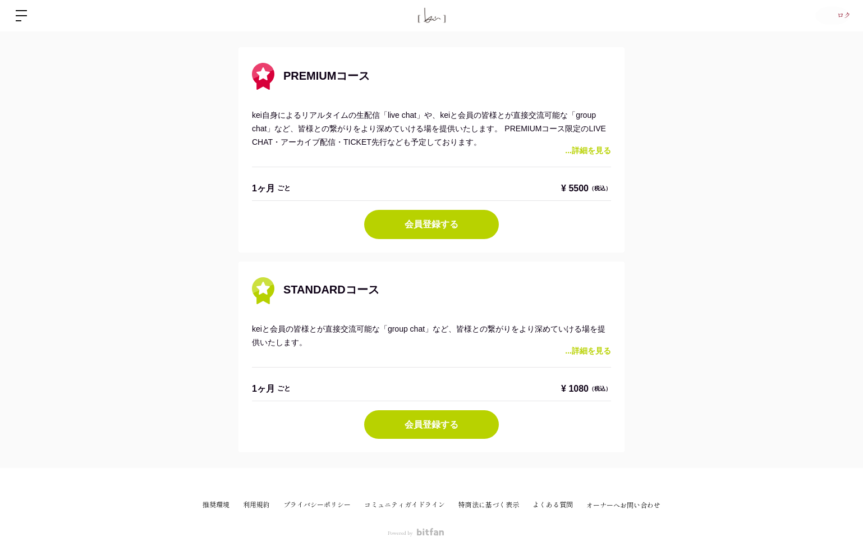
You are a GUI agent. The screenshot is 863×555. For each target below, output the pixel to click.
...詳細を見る (588, 150)
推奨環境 (216, 505)
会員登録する (431, 224)
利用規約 (256, 505)
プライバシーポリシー (317, 505)
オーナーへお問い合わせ (623, 505)
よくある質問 (553, 505)
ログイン (829, 15)
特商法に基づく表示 (488, 505)
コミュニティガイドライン (404, 505)
